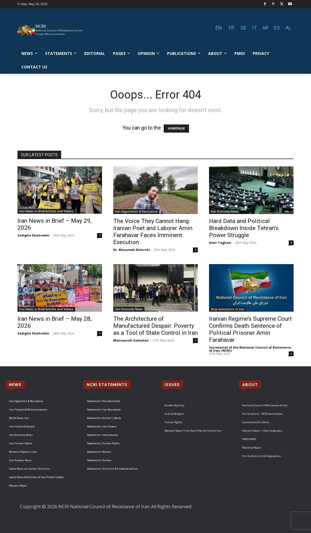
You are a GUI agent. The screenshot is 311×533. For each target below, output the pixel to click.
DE (243, 28)
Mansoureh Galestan (131, 340)
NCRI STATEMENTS (107, 384)
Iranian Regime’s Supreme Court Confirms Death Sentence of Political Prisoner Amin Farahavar (250, 329)
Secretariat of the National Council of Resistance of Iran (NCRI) (250, 349)
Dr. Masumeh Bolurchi (131, 249)
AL (288, 28)
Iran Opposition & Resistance (136, 211)
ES (277, 28)
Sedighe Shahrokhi (33, 235)
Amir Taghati (220, 242)
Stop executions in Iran (228, 309)
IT (254, 28)
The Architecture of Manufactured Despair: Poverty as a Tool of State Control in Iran (155, 325)
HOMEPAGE (176, 128)
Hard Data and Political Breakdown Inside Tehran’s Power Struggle (244, 228)
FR (231, 28)
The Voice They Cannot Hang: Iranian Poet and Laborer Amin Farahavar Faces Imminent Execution (152, 232)
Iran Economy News (225, 211)
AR (265, 28)
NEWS (15, 384)
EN (219, 28)
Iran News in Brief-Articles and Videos (46, 211)
